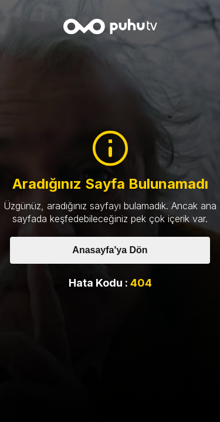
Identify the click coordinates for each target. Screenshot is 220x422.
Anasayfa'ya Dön (109, 250)
